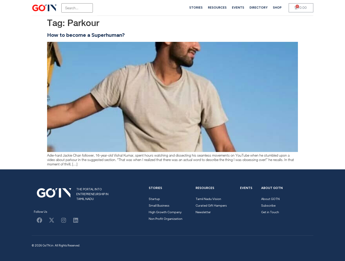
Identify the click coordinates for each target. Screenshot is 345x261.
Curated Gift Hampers (211, 205)
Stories (196, 7)
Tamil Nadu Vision (208, 199)
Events (238, 7)
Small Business (159, 205)
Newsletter (203, 212)
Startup (154, 199)
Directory (259, 7)
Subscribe (268, 205)
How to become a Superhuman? (86, 35)
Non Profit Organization (165, 219)
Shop (277, 7)
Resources (217, 7)
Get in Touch (270, 212)
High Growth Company (165, 212)
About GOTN (272, 188)
